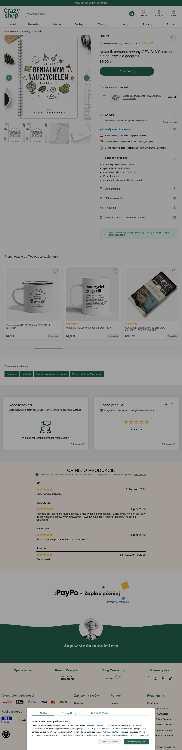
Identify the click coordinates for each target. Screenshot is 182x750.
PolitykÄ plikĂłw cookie (113, 732)
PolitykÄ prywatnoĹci (97, 725)
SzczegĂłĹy (69, 713)
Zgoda (43, 713)
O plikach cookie (100, 713)
